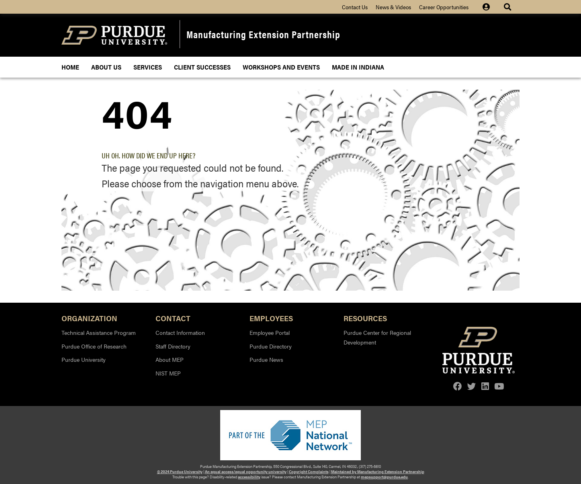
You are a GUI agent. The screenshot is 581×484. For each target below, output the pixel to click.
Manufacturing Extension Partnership (263, 34)
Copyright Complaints (309, 471)
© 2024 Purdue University (180, 471)
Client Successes (202, 67)
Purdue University (83, 359)
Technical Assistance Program (98, 332)
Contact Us (355, 7)
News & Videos (393, 7)
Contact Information (180, 332)
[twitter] (471, 386)
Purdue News (266, 359)
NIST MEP (168, 373)
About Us (106, 67)
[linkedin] (485, 386)
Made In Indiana (358, 67)
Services (147, 67)
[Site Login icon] (490, 6)
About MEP (169, 359)
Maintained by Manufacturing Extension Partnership (377, 471)
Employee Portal (270, 332)
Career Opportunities (443, 7)
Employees (271, 318)
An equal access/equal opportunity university (245, 471)
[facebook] (457, 386)
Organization (89, 318)
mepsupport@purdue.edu (384, 477)
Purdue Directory (271, 346)
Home (70, 67)
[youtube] (499, 386)
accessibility (249, 477)
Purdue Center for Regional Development (377, 337)
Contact (172, 318)
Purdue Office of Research (94, 346)
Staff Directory (172, 346)
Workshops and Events (281, 67)
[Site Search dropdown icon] (508, 6)
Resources (365, 318)
